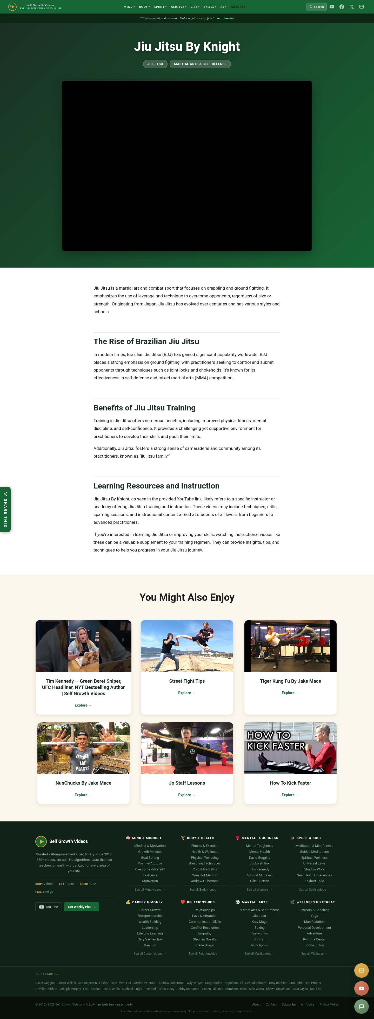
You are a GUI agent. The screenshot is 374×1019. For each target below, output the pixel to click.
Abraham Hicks (236, 989)
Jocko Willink (259, 863)
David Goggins (259, 858)
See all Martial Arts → (259, 953)
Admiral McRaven (260, 875)
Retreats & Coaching (314, 910)
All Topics (307, 1004)
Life (195, 7)
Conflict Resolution (205, 928)
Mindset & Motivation (150, 846)
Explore (237, 7)
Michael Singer (132, 989)
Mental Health (259, 852)
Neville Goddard (46, 989)
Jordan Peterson (144, 983)
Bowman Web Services (104, 1004)
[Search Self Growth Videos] (316, 7)
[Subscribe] (361, 7)
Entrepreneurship (150, 916)
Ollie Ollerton (259, 881)
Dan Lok (150, 945)
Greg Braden (213, 983)
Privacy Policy (329, 1004)
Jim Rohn (296, 983)
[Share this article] (5, 509)
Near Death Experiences (314, 875)
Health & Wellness (204, 852)
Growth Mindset (150, 852)
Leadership (150, 928)
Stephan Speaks (205, 939)
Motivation (150, 881)
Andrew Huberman (204, 881)
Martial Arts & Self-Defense (200, 64)
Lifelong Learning (150, 933)
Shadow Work (314, 869)
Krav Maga (260, 922)
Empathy (204, 933)
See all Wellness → (314, 953)
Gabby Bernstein (187, 989)
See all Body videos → (205, 889)
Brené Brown (204, 945)
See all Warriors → (259, 889)
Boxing (260, 928)
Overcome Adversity (150, 869)
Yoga (314, 916)
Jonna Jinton (314, 945)
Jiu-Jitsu (259, 916)
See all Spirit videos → (314, 889)
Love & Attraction (204, 916)
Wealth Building (149, 922)
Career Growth (150, 910)
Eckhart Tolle (314, 881)
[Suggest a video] (361, 1006)
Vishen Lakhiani (212, 989)
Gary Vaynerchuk (150, 939)
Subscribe (289, 1004)
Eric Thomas (92, 989)
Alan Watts (256, 989)
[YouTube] (332, 7)
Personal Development (314, 928)
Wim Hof (125, 983)
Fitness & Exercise (204, 846)
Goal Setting (150, 858)
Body (144, 7)
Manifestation (314, 922)
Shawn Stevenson (278, 989)
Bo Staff (259, 939)
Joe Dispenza (87, 983)
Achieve (178, 7)
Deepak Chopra (255, 983)
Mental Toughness (259, 846)
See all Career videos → (149, 953)
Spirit (160, 7)
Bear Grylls (300, 989)
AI (223, 7)
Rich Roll (151, 989)
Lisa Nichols (111, 989)
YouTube (48, 907)
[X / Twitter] (352, 7)
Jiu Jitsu (155, 64)
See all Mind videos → (150, 889)
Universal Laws (314, 863)
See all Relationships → (205, 953)
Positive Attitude (150, 863)
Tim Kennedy (259, 869)
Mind (129, 7)
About (256, 1004)
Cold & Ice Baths (205, 869)
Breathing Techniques (205, 863)
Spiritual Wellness (314, 858)
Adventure (314, 933)
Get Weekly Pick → (82, 907)
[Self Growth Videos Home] (35, 7)
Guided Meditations (314, 852)
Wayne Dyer (195, 983)
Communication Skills (205, 922)
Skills (210, 7)
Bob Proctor (313, 983)
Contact (271, 1004)
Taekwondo (259, 933)
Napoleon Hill (233, 983)
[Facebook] (342, 7)
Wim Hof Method (204, 875)
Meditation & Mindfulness (314, 846)
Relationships (205, 910)
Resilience (150, 875)
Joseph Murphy (70, 989)
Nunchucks (259, 945)
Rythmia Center (314, 939)
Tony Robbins (278, 983)
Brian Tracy (166, 989)
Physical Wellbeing (204, 858)
